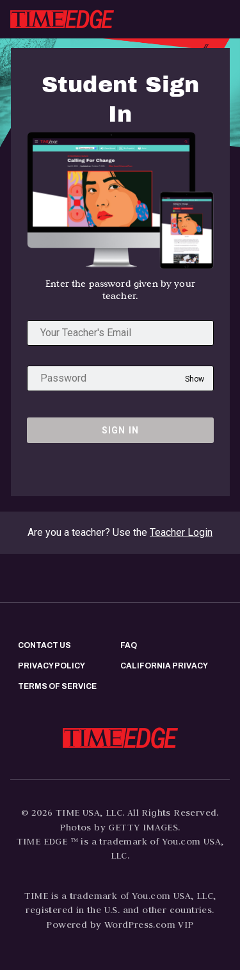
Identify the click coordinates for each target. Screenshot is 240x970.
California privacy (164, 665)
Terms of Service (57, 686)
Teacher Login (181, 532)
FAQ (128, 645)
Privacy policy (51, 665)
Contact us (44, 645)
